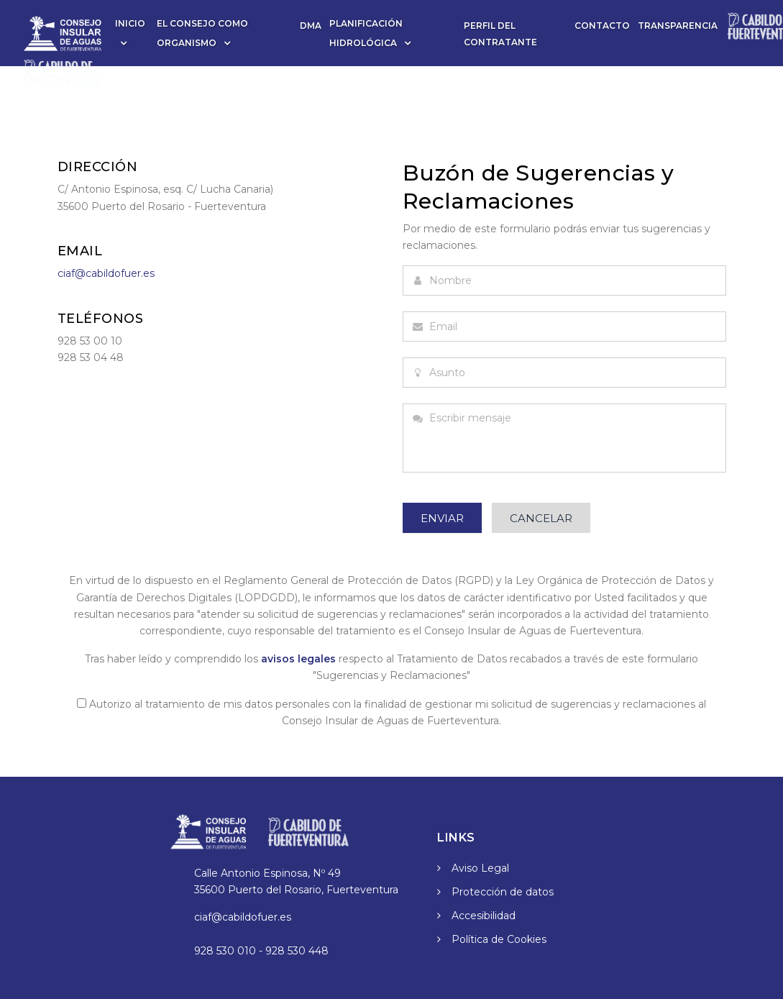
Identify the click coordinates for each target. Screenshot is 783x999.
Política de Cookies (499, 939)
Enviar (442, 518)
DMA (310, 25)
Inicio (130, 23)
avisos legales (298, 658)
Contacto (602, 25)
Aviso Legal (480, 868)
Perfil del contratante (500, 33)
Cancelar (541, 518)
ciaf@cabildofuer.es (106, 273)
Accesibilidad (484, 915)
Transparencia (678, 25)
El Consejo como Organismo (202, 33)
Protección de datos (503, 891)
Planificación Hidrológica (366, 33)
